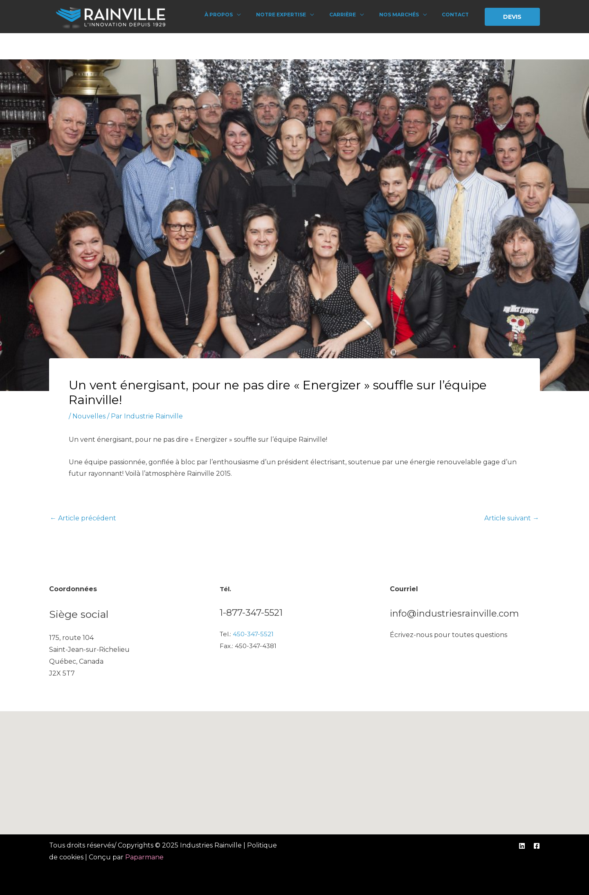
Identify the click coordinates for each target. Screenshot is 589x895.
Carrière (352, 14)
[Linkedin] (522, 846)
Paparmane (144, 857)
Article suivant (511, 518)
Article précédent (83, 518)
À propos (236, 14)
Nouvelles (89, 416)
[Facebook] (536, 846)
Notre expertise (294, 14)
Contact (456, 14)
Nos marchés (404, 14)
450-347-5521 (253, 634)
